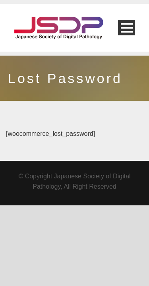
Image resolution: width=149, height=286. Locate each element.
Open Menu (126, 27)
